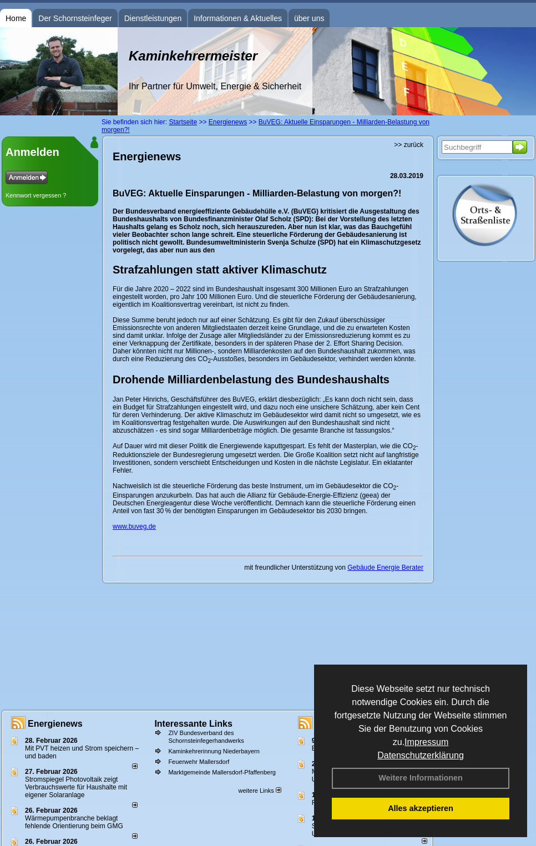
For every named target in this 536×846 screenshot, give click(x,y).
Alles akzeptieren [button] (420, 808)
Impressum (426, 742)
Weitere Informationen (420, 777)
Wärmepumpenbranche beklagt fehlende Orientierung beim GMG (74, 822)
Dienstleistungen (153, 18)
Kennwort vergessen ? (36, 195)
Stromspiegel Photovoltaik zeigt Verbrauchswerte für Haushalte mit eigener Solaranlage (76, 787)
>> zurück (408, 145)
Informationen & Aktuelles (238, 18)
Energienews (55, 723)
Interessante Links (193, 723)
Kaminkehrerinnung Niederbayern (213, 751)
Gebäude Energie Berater (385, 567)
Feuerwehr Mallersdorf (198, 761)
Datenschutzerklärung (420, 755)
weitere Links (259, 790)
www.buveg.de (134, 526)
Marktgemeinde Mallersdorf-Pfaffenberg (222, 772)
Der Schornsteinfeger (75, 18)
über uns (309, 18)
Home (16, 18)
